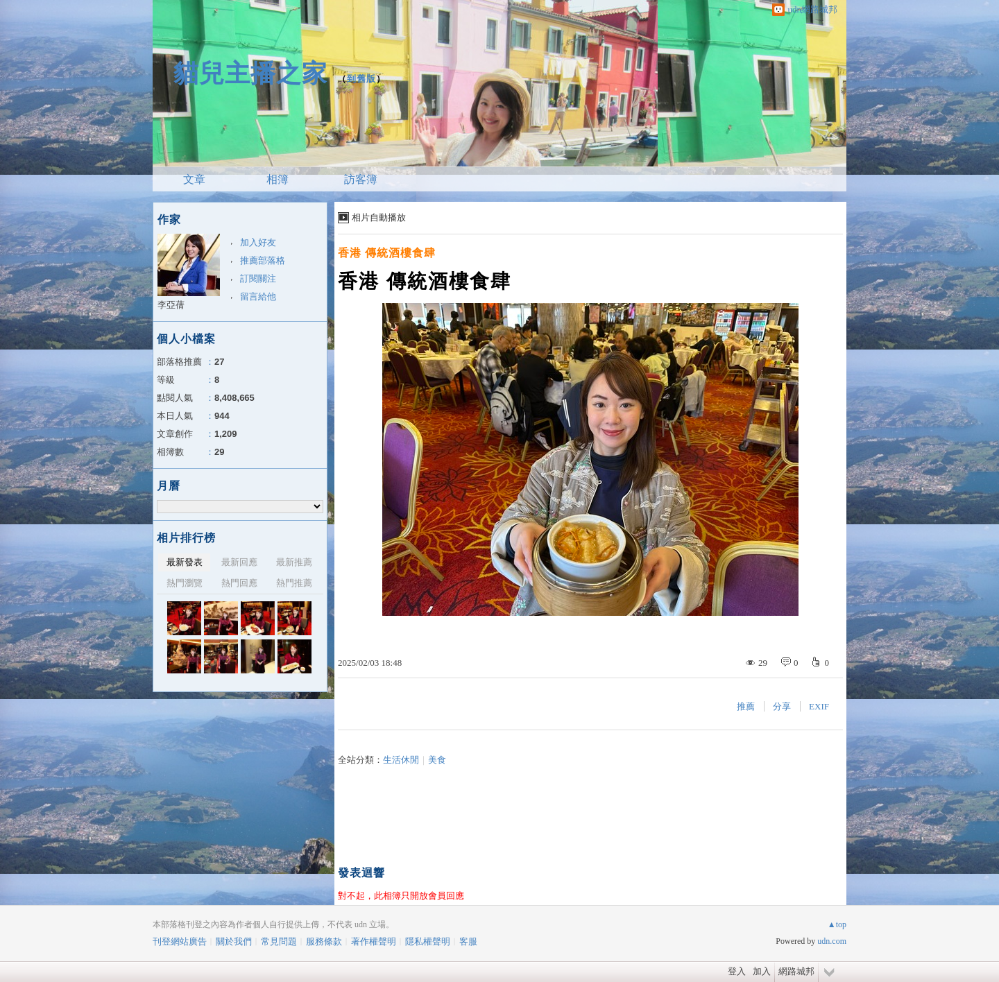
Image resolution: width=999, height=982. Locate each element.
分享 (782, 706)
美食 (437, 760)
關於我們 (234, 941)
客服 (468, 941)
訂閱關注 (258, 278)
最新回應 (239, 562)
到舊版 (361, 79)
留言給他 (258, 296)
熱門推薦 (294, 583)
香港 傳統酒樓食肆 (387, 253)
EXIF (819, 706)
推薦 (746, 706)
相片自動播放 (379, 217)
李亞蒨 (171, 305)
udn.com (831, 941)
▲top (837, 924)
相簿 (277, 179)
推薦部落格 (262, 260)
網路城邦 (796, 971)
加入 (762, 971)
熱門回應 (239, 583)
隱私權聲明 (427, 941)
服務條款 (324, 941)
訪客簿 (360, 179)
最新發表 (184, 562)
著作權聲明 (373, 941)
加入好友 (258, 242)
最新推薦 (294, 562)
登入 (737, 971)
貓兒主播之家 (250, 73)
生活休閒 (401, 760)
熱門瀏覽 (184, 583)
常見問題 (279, 941)
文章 (194, 179)
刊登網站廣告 (180, 941)
